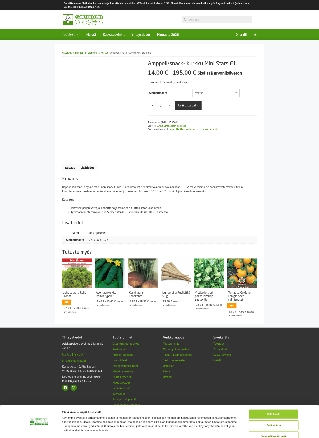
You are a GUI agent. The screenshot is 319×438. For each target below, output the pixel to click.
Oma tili (241, 35)
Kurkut (104, 52)
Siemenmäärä (158, 93)
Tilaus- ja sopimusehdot (177, 362)
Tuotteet (72, 34)
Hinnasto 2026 (168, 35)
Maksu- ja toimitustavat (177, 357)
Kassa (166, 379)
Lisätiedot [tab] (87, 175)
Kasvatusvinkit (114, 35)
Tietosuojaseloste (174, 368)
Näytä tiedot (202, 431)
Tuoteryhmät (171, 351)
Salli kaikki (273, 403)
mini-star (214, 129)
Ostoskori (168, 373)
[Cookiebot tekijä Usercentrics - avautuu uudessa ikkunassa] (39, 431)
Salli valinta (274, 414)
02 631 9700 (72, 362)
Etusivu (66, 52)
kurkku (206, 129)
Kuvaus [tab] (70, 175)
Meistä (91, 35)
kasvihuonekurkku (193, 129)
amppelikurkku (176, 129)
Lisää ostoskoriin (188, 105)
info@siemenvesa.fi (74, 368)
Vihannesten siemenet (86, 52)
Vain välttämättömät (273, 425)
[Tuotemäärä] (161, 105)
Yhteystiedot (141, 35)
